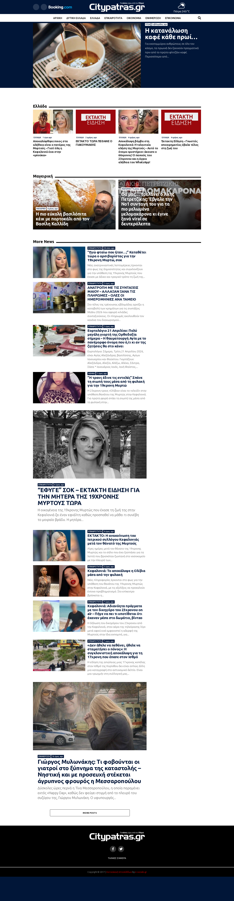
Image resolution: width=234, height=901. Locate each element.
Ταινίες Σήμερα (117, 882)
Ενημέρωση (153, 18)
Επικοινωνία (173, 18)
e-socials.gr (141, 896)
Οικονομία (134, 18)
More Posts (90, 837)
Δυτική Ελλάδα (76, 18)
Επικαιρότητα (113, 18)
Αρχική (57, 18)
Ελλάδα (95, 18)
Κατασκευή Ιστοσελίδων (119, 896)
